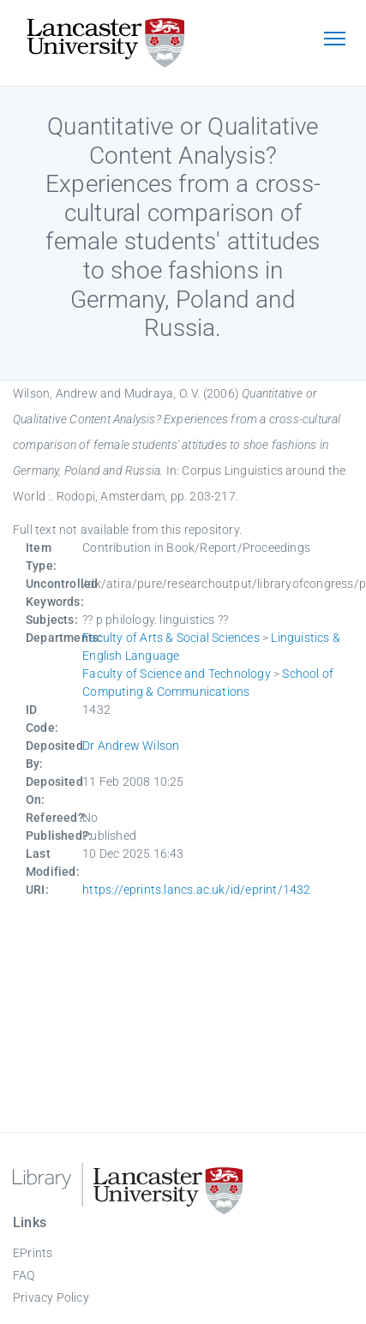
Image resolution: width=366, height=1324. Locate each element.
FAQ (24, 1275)
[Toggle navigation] (334, 40)
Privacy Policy (51, 1297)
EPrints (32, 1253)
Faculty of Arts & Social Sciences (171, 637)
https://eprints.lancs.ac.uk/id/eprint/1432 (196, 889)
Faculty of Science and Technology (176, 673)
